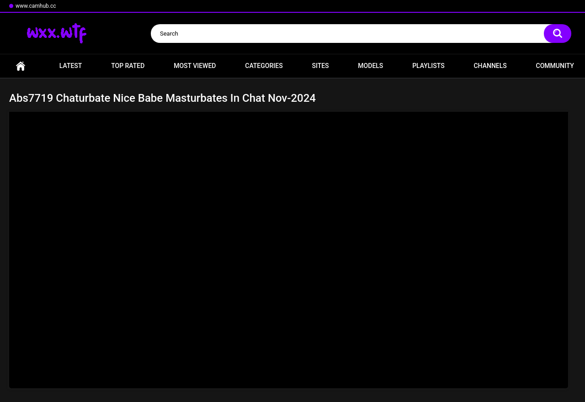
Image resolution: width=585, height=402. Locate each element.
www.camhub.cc (36, 6)
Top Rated (127, 65)
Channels (489, 65)
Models (370, 65)
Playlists (428, 65)
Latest (70, 65)
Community (555, 65)
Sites (320, 65)
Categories (263, 65)
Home (20, 66)
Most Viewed (195, 65)
